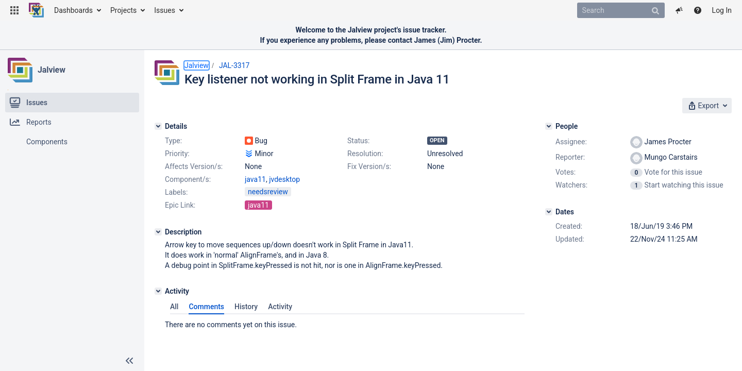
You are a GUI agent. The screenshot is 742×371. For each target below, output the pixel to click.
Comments (206, 306)
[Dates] (548, 211)
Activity (280, 306)
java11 (255, 179)
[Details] (158, 126)
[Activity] (158, 291)
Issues (164, 10)
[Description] (158, 231)
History (246, 306)
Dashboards (73, 10)
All (174, 306)
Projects (123, 10)
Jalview (51, 70)
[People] (548, 126)
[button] (14, 10)
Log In (722, 10)
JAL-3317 (234, 65)
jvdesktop (284, 179)
